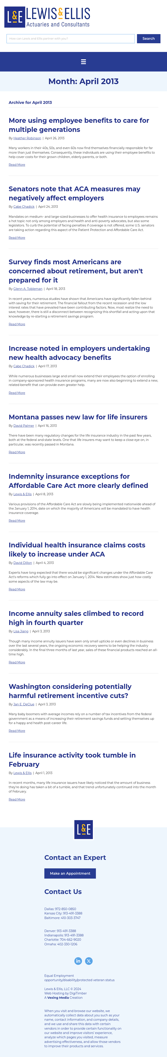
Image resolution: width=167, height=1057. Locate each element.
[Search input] (71, 38)
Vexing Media (58, 998)
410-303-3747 (70, 918)
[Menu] (83, 61)
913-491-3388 (72, 913)
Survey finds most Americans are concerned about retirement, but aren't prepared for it (76, 271)
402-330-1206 (67, 944)
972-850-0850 (65, 909)
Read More (17, 165)
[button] (148, 38)
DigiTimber (78, 993)
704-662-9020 (70, 940)
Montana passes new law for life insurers (78, 417)
